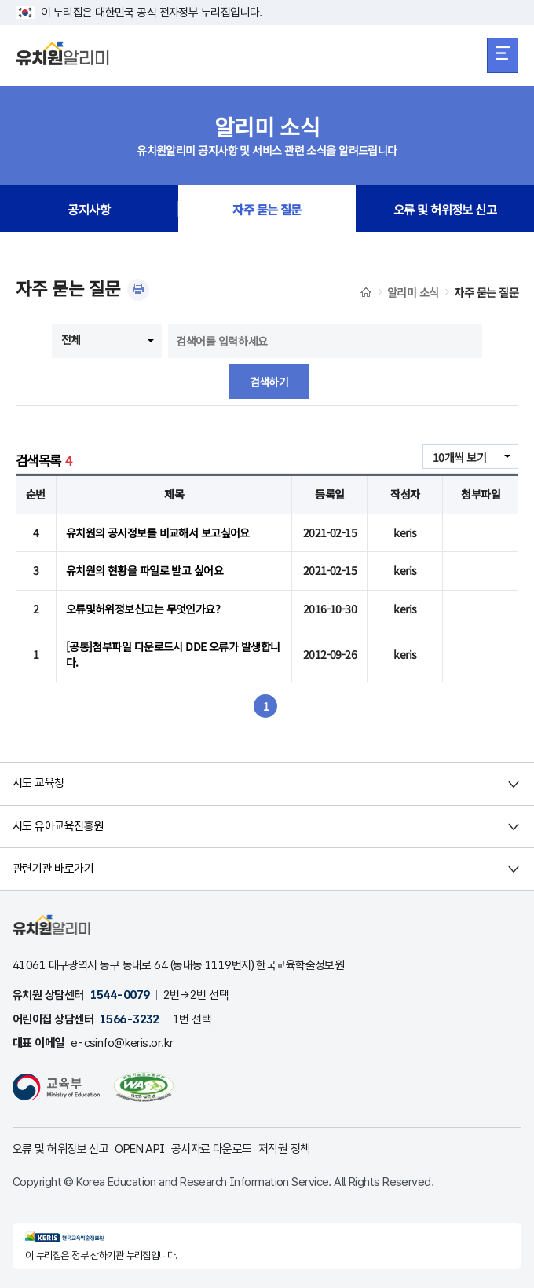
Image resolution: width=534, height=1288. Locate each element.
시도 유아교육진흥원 (58, 826)
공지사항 (89, 209)
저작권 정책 (284, 1149)
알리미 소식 (413, 292)
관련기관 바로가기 (53, 869)
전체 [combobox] (71, 339)
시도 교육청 (38, 783)
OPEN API (140, 1149)
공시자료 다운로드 (211, 1149)
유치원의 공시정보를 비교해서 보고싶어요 (158, 532)
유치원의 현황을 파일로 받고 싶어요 (144, 570)
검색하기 (269, 382)
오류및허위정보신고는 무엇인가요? (143, 609)
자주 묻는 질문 (267, 209)
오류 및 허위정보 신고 (444, 209)
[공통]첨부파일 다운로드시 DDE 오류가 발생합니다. (173, 654)
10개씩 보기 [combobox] (459, 457)
